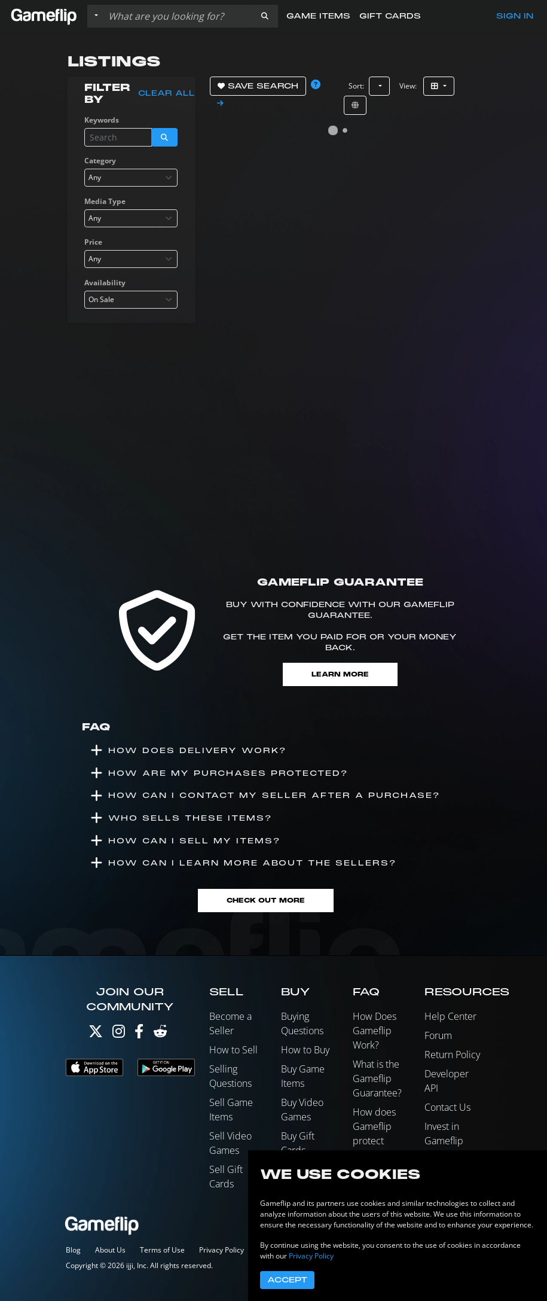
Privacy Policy (221, 1250)
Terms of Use (162, 1250)
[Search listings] (177, 16)
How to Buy (305, 1049)
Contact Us (447, 1107)
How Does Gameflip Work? (374, 1031)
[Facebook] (139, 1034)
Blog (73, 1250)
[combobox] (131, 178)
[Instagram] (118, 1034)
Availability (105, 283)
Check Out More (266, 900)
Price (93, 242)
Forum (438, 1035)
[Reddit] (160, 1034)
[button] (265, 16)
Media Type (105, 201)
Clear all (166, 93)
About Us (110, 1250)
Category (100, 161)
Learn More (340, 674)
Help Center (450, 1016)
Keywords (101, 120)
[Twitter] (95, 1034)
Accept (287, 1280)
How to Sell (233, 1049)
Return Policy (452, 1054)
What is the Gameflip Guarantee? (377, 1078)
